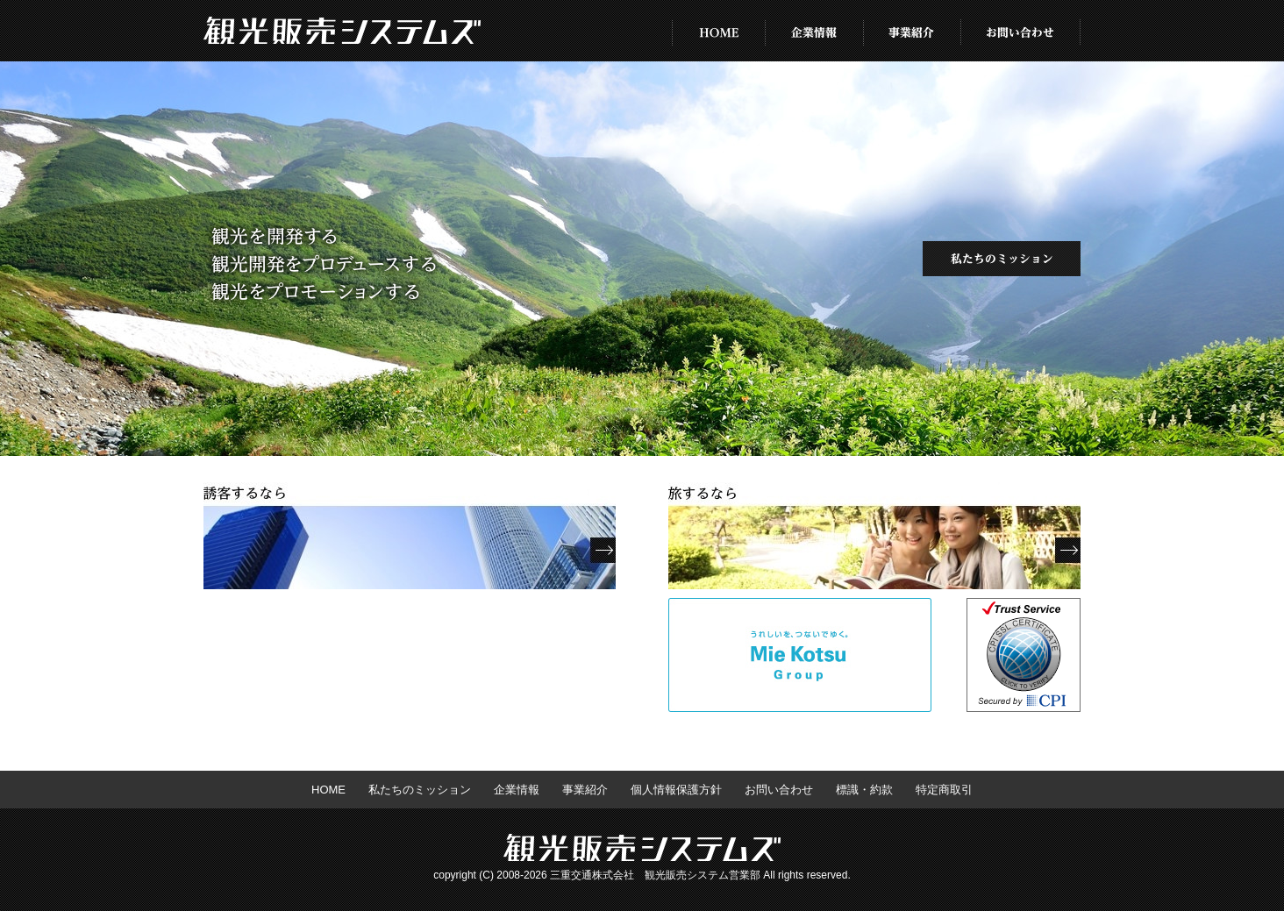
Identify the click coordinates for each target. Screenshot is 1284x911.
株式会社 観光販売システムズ (342, 31)
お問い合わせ (1021, 30)
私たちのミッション (1002, 258)
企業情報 (815, 30)
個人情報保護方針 (676, 789)
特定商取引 (944, 789)
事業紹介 (912, 30)
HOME (719, 30)
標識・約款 (864, 789)
